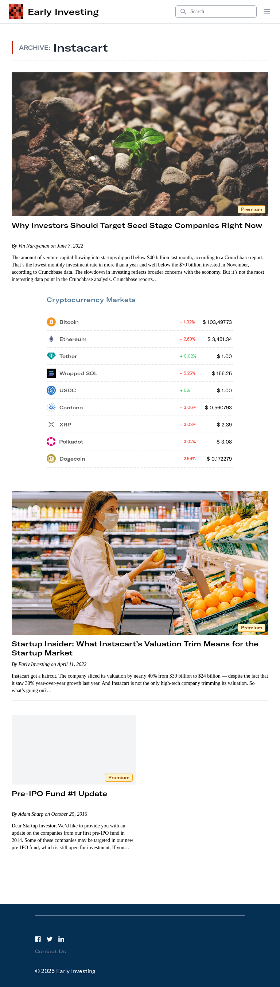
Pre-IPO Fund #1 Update (59, 793)
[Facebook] (38, 939)
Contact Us (50, 951)
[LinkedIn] (61, 939)
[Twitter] (49, 939)
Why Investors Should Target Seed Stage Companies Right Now (137, 225)
